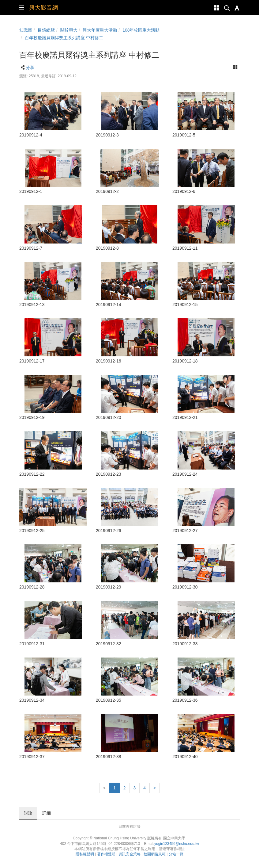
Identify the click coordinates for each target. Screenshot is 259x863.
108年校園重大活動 (141, 30)
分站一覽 (176, 854)
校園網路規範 (155, 854)
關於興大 (68, 30)
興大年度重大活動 (100, 30)
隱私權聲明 (85, 854)
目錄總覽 (46, 30)
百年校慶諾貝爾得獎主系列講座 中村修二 (64, 37)
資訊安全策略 (129, 854)
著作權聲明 (106, 854)
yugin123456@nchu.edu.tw (176, 844)
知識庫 (25, 30)
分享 (30, 67)
